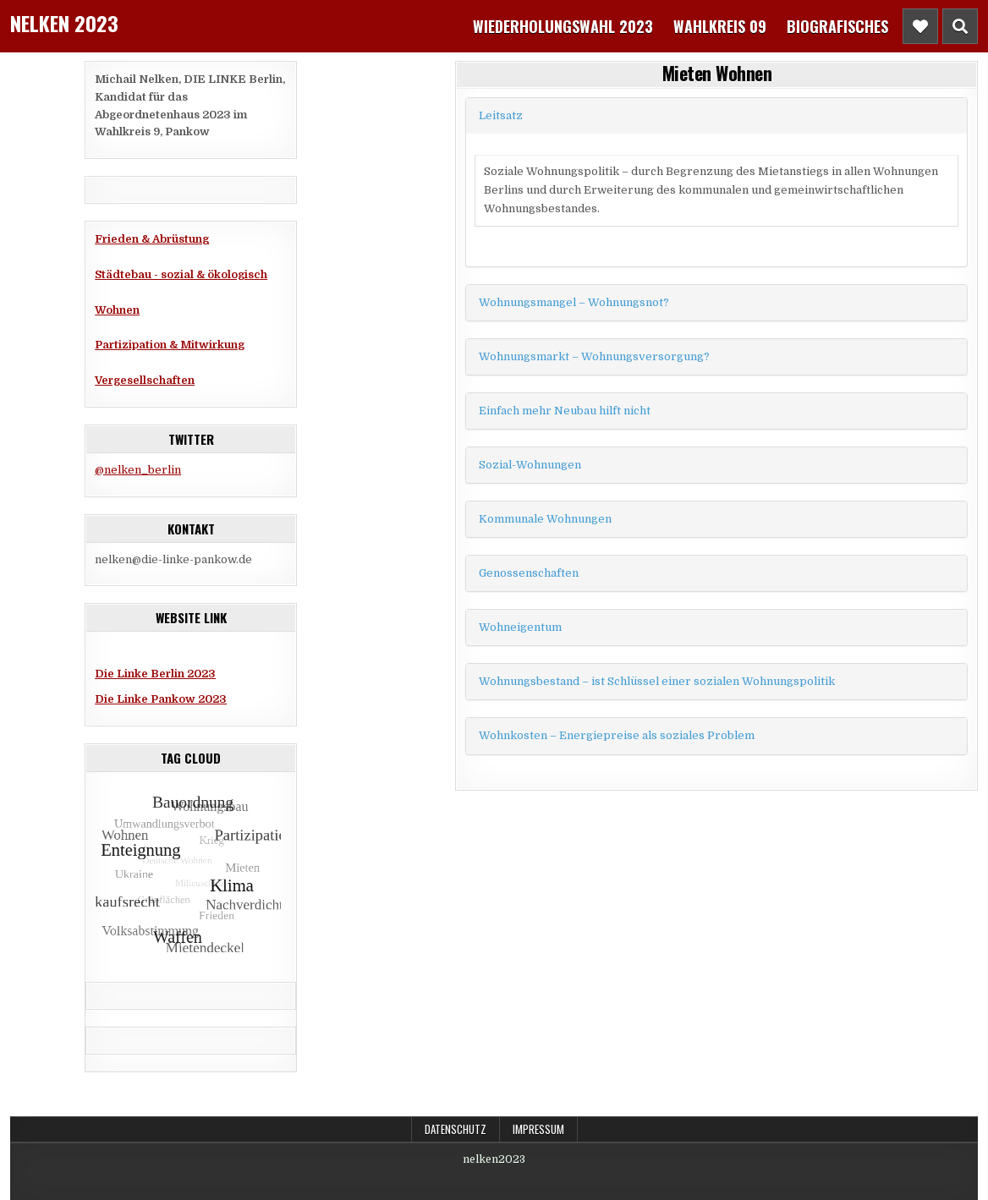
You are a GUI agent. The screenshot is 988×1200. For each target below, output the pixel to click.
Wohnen (117, 310)
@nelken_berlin (138, 469)
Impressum (538, 1129)
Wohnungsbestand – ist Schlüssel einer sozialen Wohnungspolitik (657, 681)
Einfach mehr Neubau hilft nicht (564, 410)
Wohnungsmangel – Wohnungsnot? (574, 302)
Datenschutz (455, 1129)
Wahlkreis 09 (719, 26)
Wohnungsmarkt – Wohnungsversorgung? (594, 356)
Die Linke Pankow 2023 (161, 699)
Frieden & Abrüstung (152, 239)
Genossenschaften (529, 573)
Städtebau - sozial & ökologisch (181, 274)
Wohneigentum (520, 627)
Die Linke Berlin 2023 (155, 673)
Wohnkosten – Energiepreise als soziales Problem (617, 735)
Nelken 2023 (64, 23)
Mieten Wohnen (717, 72)
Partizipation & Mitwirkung (169, 344)
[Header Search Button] (960, 26)
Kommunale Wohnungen (545, 518)
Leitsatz (501, 115)
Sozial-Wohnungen (530, 464)
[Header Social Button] (920, 26)
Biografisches (837, 26)
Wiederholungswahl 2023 (563, 26)
